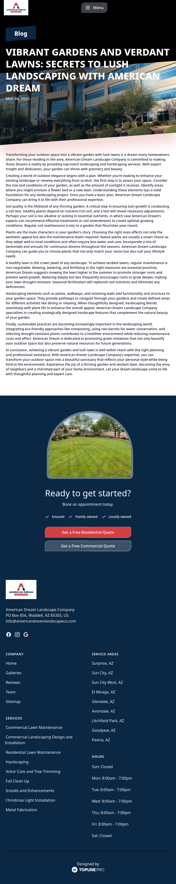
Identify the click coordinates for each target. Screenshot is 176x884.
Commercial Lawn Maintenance (34, 727)
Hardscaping (17, 762)
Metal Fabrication (21, 809)
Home (11, 663)
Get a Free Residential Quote (88, 532)
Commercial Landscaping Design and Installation (38, 739)
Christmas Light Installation (30, 800)
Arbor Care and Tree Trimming (33, 771)
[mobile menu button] (159, 7)
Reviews (13, 682)
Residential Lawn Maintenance (33, 752)
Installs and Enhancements (30, 790)
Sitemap (13, 701)
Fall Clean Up (17, 781)
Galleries (13, 672)
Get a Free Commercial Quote (88, 546)
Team (11, 692)
